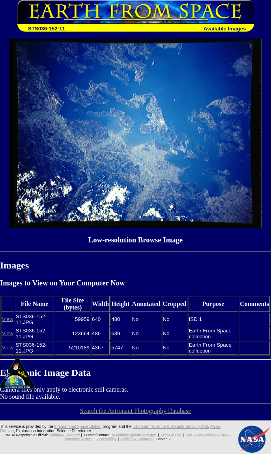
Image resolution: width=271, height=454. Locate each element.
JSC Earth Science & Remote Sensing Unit (170, 426)
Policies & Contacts (136, 439)
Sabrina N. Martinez (64, 435)
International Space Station (77, 426)
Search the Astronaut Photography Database (135, 410)
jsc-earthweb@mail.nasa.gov (133, 435)
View (7, 319)
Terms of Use (171, 435)
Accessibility (106, 439)
